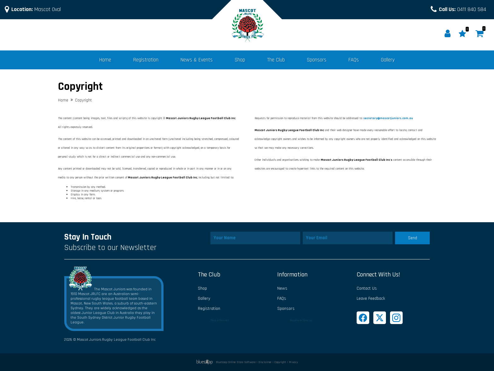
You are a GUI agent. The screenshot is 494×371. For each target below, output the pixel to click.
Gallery (388, 59)
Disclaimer (265, 362)
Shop (240, 59)
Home (105, 59)
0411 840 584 (462, 9)
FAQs (353, 59)
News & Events (197, 59)
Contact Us (367, 288)
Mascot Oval (36, 9)
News (282, 288)
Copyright (280, 362)
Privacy (293, 362)
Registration (145, 59)
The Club (276, 59)
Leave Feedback (371, 298)
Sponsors (316, 59)
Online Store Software (242, 362)
